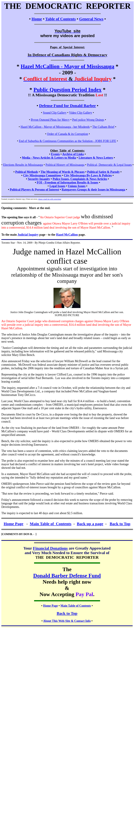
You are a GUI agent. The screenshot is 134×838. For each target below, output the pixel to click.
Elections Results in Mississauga (23, 164)
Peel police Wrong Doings (88, 119)
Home (37, 19)
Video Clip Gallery (80, 112)
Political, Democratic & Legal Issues (109, 164)
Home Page (13, 524)
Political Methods (26, 172)
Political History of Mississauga (65, 164)
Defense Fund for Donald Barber (67, 105)
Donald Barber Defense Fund (67, 575)
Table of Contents (60, 19)
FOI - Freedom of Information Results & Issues (67, 182)
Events (55, 154)
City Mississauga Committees (42, 175)
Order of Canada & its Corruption (67, 134)
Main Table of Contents (50, 524)
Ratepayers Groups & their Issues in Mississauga (93, 189)
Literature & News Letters (96, 157)
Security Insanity (39, 179)
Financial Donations (50, 548)
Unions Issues (77, 186)
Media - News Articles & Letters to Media (49, 157)
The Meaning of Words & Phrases (63, 172)
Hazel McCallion (67, 234)
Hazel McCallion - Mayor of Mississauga (67, 66)
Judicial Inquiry (28, 234)
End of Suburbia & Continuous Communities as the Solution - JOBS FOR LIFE (67, 141)
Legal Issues (57, 186)
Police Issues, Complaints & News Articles (80, 179)
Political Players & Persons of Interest (34, 189)
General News (91, 19)
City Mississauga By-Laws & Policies (88, 175)
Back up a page (90, 524)
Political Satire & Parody (103, 172)
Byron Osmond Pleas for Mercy (50, 119)
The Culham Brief (103, 127)
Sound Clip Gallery (54, 112)
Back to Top (120, 524)
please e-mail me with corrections (49, 199)
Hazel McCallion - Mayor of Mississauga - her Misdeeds (55, 127)
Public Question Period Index (67, 90)
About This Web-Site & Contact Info (67, 621)
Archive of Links (73, 154)
